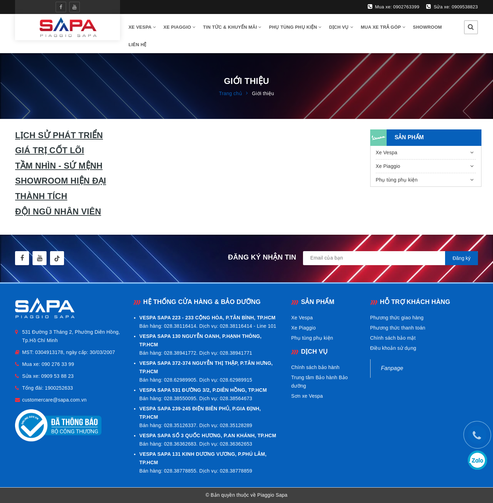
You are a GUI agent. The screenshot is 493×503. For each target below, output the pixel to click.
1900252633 (59, 388)
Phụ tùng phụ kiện (295, 27)
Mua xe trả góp (383, 27)
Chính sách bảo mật (393, 338)
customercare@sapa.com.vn (54, 400)
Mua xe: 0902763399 (394, 6)
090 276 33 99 (58, 364)
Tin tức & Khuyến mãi (232, 27)
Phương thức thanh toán (397, 328)
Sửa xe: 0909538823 (452, 6)
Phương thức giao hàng (397, 317)
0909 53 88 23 (57, 376)
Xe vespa (142, 27)
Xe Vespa (386, 152)
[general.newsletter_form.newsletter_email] (390, 258)
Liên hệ (137, 44)
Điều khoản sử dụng (393, 348)
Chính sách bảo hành (315, 367)
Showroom (427, 27)
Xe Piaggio (179, 27)
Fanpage (392, 368)
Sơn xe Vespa (307, 396)
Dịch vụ (341, 27)
